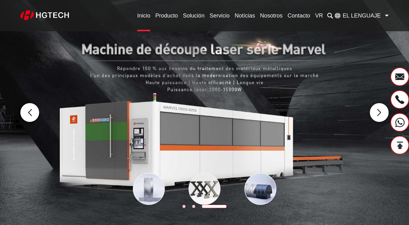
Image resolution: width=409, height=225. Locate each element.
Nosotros (271, 15)
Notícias (245, 15)
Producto (166, 15)
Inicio (143, 15)
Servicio (220, 15)
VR (319, 15)
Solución (193, 15)
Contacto (298, 15)
